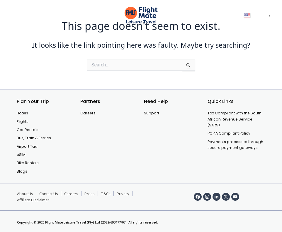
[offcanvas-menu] (15, 15)
